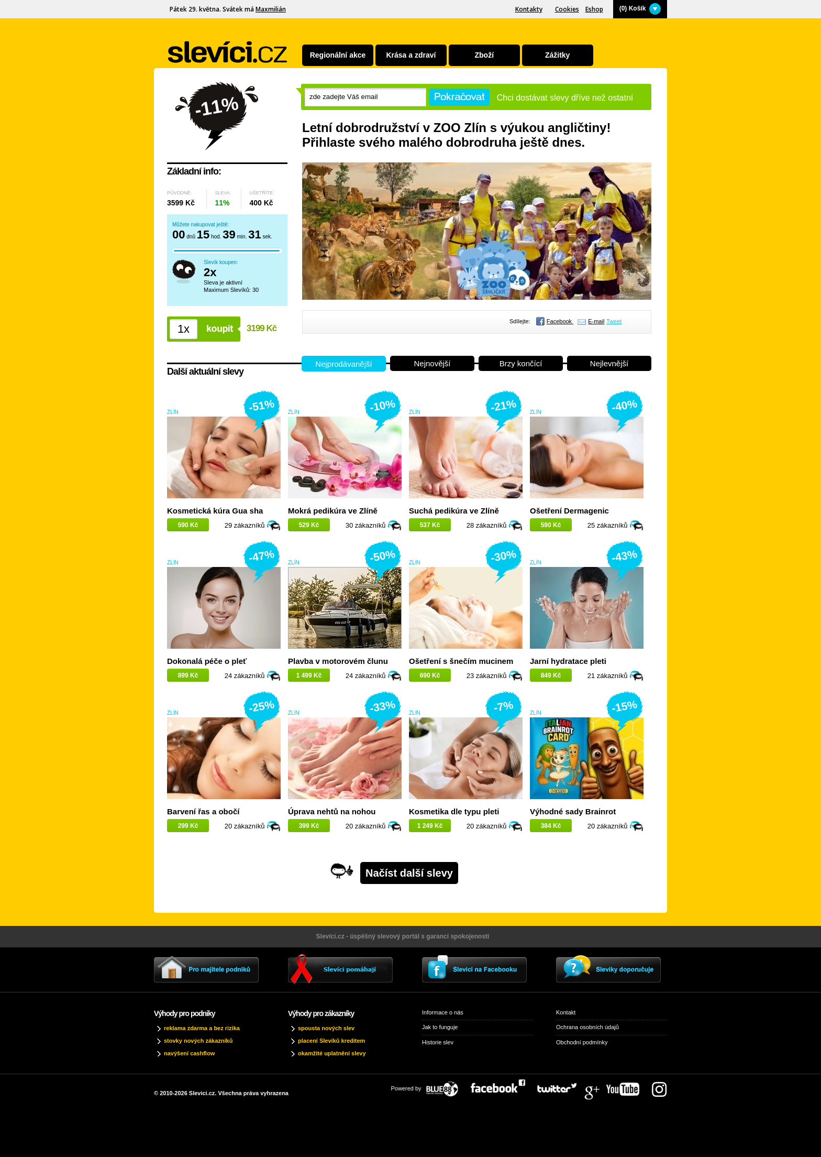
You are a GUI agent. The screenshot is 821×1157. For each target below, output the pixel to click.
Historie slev (437, 1042)
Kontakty (528, 9)
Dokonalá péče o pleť (207, 661)
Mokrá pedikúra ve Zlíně (333, 510)
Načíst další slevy (409, 873)
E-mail (596, 321)
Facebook (560, 321)
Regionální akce (338, 55)
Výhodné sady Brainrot (573, 811)
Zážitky (557, 55)
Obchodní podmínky (581, 1042)
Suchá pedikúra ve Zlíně (454, 510)
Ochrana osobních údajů (587, 1027)
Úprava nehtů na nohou (332, 811)
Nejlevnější (609, 363)
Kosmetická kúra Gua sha (215, 510)
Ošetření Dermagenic (569, 510)
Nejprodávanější (343, 363)
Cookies (567, 9)
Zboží (484, 55)
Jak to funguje (440, 1027)
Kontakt (565, 1012)
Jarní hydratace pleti (568, 661)
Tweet (614, 321)
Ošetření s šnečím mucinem (461, 661)
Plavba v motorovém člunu (338, 661)
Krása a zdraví (411, 55)
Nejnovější (432, 363)
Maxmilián (271, 9)
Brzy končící (521, 363)
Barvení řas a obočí (203, 811)
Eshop (594, 9)
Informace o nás (442, 1012)
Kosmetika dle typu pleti (454, 811)
